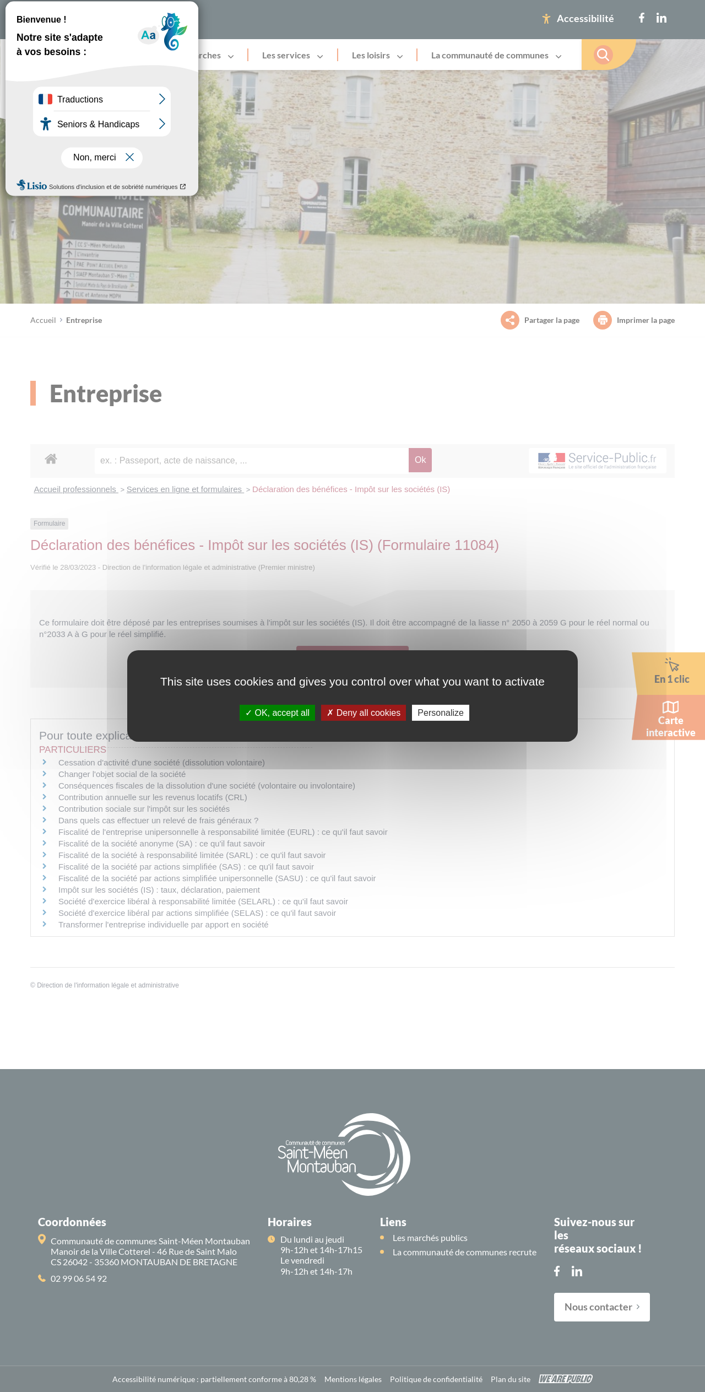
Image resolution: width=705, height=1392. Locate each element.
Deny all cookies (363, 712)
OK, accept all (277, 712)
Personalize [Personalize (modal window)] (440, 712)
